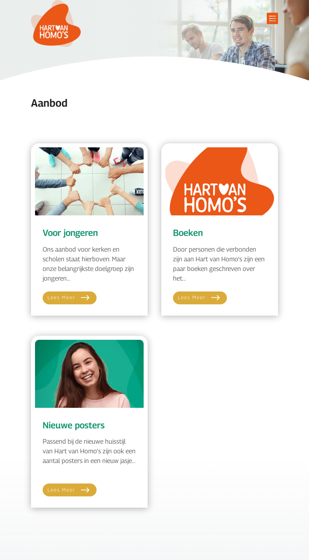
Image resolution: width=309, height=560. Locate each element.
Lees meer (61, 297)
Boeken (188, 232)
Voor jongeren (70, 232)
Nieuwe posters (74, 425)
